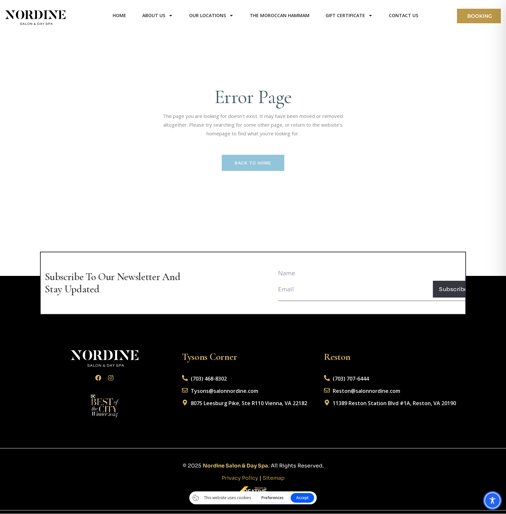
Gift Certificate (347, 15)
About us (156, 15)
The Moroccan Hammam (278, 15)
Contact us (402, 15)
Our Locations (210, 15)
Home (118, 15)
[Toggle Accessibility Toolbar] (492, 500)
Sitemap (274, 478)
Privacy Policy (240, 478)
